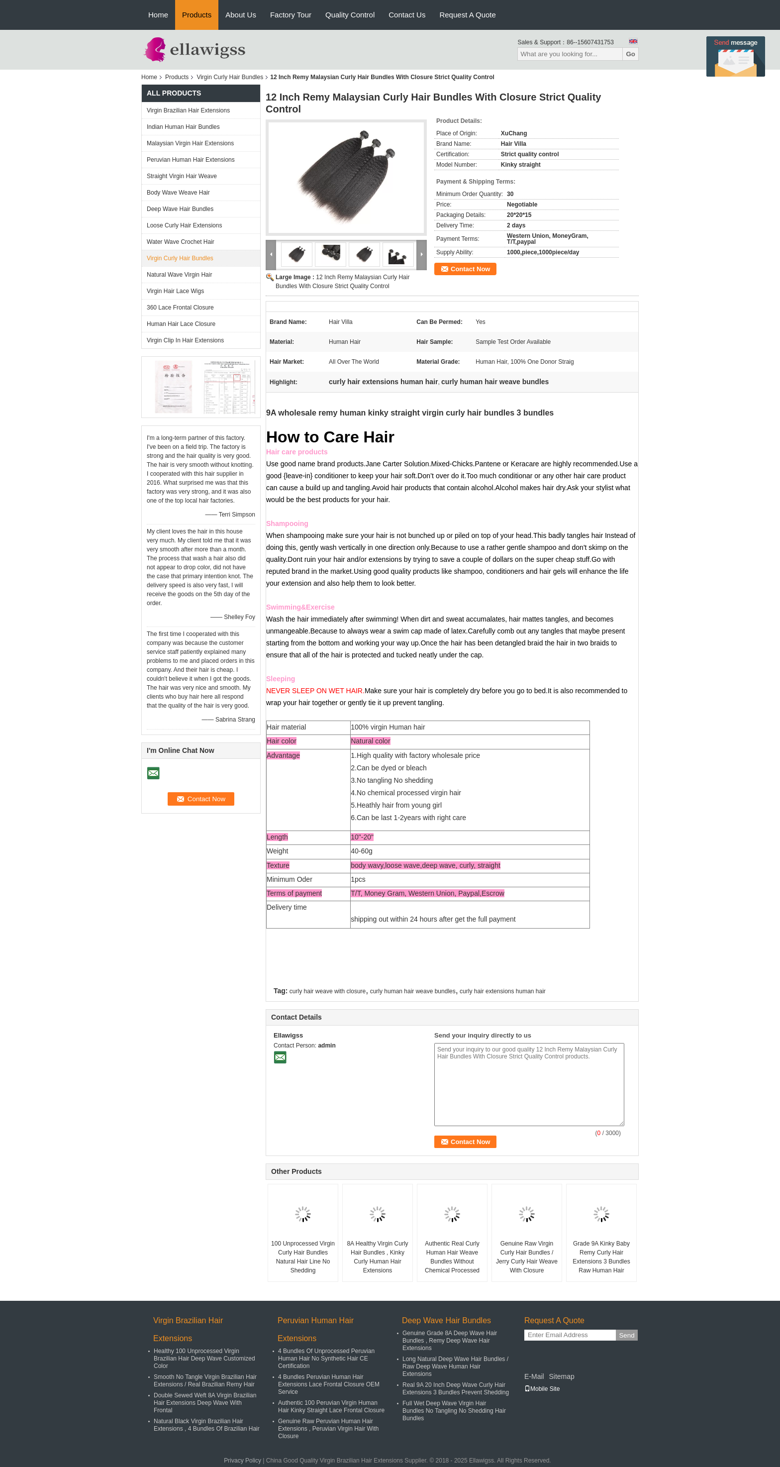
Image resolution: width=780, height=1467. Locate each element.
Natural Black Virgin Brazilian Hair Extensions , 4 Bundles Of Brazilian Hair (207, 1425)
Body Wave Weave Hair (178, 192)
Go (630, 54)
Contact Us (407, 14)
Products (196, 14)
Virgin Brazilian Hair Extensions (188, 110)
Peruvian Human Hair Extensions (191, 159)
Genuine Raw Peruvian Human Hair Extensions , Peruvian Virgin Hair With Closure (328, 1429)
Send (626, 1335)
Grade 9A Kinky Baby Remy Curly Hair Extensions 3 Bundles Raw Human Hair (601, 1257)
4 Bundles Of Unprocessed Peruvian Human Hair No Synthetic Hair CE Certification (326, 1358)
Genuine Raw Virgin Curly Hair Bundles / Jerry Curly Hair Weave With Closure (527, 1257)
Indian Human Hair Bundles (183, 126)
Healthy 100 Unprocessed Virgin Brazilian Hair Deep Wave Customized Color (204, 1358)
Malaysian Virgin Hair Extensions (190, 143)
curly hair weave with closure (328, 991)
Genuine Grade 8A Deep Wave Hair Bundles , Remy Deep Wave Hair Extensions (449, 1341)
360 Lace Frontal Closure (180, 307)
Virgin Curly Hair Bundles (229, 77)
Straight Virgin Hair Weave (182, 176)
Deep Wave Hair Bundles (180, 209)
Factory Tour (290, 14)
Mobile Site (542, 1388)
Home (158, 14)
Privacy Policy (242, 1460)
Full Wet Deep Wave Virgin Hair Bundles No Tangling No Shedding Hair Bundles (454, 1411)
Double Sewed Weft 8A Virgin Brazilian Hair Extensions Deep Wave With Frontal (205, 1403)
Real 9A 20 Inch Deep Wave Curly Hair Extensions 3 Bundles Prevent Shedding (455, 1388)
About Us (240, 14)
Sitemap (561, 1376)
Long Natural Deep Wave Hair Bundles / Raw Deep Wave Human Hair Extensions (455, 1366)
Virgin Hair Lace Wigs (175, 291)
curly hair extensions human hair (503, 991)
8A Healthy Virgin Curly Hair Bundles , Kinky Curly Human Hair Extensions (377, 1257)
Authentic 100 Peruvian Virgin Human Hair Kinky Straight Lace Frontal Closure (331, 1406)
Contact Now (470, 269)
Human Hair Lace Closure (181, 323)
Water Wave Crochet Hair (180, 241)
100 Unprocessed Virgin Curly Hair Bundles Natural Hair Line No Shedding (303, 1257)
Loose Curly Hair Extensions (184, 225)
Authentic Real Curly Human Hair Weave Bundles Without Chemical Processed (452, 1257)
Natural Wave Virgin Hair (179, 274)
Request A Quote (467, 14)
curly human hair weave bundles (413, 991)
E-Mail (534, 1376)
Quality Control (350, 14)
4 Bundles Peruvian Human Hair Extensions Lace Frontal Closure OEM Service (329, 1384)
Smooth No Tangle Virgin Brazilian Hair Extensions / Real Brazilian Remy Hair (205, 1380)
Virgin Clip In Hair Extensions (185, 340)
